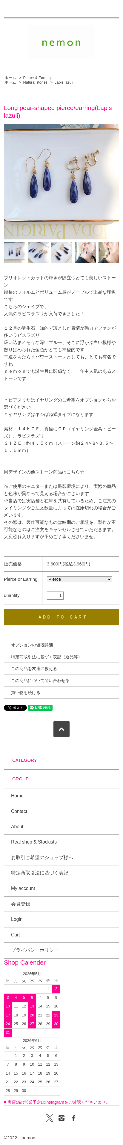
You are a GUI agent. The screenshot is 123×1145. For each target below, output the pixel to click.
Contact (19, 811)
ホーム (10, 78)
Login (17, 919)
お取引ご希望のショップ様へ (42, 857)
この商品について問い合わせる (40, 680)
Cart (15, 934)
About (17, 826)
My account (23, 888)
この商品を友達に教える (34, 668)
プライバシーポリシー (35, 950)
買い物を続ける (25, 692)
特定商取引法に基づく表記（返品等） (46, 656)
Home (17, 795)
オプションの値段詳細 (32, 644)
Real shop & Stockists (34, 841)
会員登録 (20, 903)
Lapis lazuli (63, 82)
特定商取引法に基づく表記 (39, 872)
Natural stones (35, 82)
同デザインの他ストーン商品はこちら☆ (44, 471)
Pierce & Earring (36, 78)
